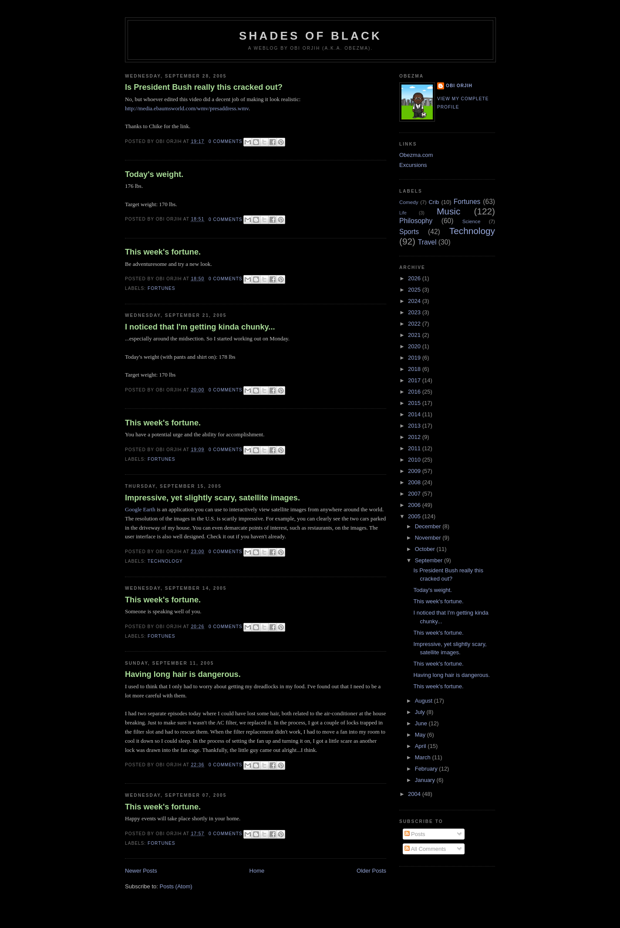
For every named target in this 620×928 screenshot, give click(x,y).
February (427, 768)
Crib (433, 202)
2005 (415, 516)
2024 (415, 301)
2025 (415, 289)
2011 (415, 448)
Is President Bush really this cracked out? (204, 87)
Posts (414, 834)
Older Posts (371, 870)
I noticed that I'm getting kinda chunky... (200, 327)
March (423, 757)
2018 (415, 369)
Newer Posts (141, 870)
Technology (165, 561)
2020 (415, 346)
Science (471, 221)
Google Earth (140, 509)
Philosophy (415, 220)
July (421, 712)
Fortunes (161, 288)
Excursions (413, 165)
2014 (415, 414)
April (421, 746)
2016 (415, 391)
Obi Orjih (459, 85)
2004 (415, 794)
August (424, 700)
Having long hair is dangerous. (183, 674)
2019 (415, 357)
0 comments (226, 141)
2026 (415, 278)
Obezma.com (416, 155)
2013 (415, 425)
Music (448, 211)
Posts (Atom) (176, 886)
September (429, 560)
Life (403, 213)
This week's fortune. (163, 252)
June (422, 723)
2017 (415, 380)
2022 (415, 323)
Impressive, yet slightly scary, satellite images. (212, 497)
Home (257, 870)
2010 (415, 459)
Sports (409, 231)
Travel (427, 242)
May (421, 734)
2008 (415, 482)
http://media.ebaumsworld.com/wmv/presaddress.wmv (187, 108)
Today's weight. (154, 174)
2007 (415, 493)
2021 (415, 335)
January (426, 780)
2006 (415, 505)
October (426, 549)
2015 (415, 403)
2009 (415, 471)
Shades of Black (310, 35)
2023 (415, 312)
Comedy (408, 202)
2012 (415, 437)
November (429, 537)
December (429, 526)
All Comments (425, 849)
